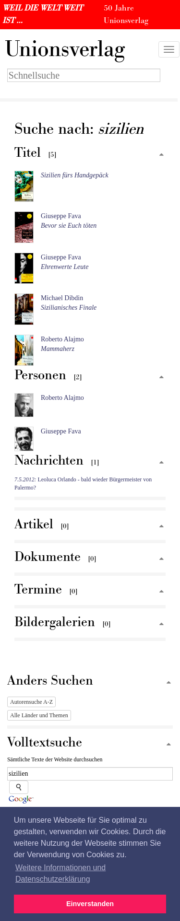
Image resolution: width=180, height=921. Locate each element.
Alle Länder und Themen (39, 715)
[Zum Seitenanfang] (161, 155)
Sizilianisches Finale (68, 307)
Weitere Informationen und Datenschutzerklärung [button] (60, 873)
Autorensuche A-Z (31, 702)
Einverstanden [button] (90, 904)
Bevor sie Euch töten (68, 225)
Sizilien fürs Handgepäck (74, 175)
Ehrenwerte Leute (64, 266)
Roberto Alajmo (62, 339)
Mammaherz (57, 348)
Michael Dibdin (62, 298)
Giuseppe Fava (61, 216)
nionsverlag (65, 49)
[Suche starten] (18, 787)
